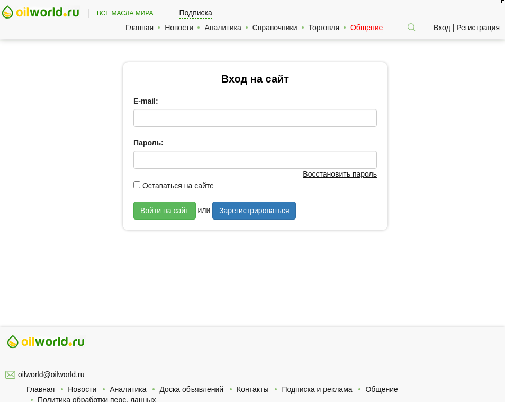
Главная (139, 27)
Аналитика (222, 27)
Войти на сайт (164, 210)
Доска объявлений (191, 389)
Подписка (195, 12)
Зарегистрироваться (254, 210)
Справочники (274, 27)
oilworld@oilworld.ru (51, 374)
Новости (179, 27)
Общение (366, 27)
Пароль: (148, 143)
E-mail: (145, 101)
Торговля (324, 27)
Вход (442, 27)
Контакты (252, 389)
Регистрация (478, 27)
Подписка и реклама (317, 389)
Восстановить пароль (340, 174)
